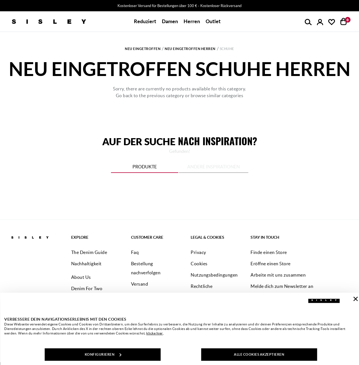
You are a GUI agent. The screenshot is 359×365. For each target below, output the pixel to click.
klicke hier (154, 333)
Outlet (213, 21)
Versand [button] (139, 283)
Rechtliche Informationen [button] (206, 291)
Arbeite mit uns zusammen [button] (278, 274)
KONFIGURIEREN (103, 354)
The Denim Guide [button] (89, 252)
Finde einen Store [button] (269, 252)
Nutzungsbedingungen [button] (214, 274)
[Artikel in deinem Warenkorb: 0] (343, 21)
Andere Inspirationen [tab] (213, 166)
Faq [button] (135, 252)
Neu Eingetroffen (142, 49)
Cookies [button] (199, 263)
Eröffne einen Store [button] (271, 263)
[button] (145, 21)
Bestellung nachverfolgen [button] (146, 268)
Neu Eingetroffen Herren (190, 49)
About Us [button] (81, 277)
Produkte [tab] (144, 166)
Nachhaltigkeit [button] (86, 263)
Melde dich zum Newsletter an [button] (282, 286)
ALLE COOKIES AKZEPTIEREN (259, 354)
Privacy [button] (198, 252)
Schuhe (227, 49)
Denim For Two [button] (87, 288)
